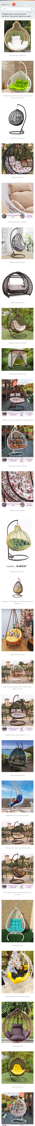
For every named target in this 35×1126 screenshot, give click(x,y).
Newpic (5, 5)
